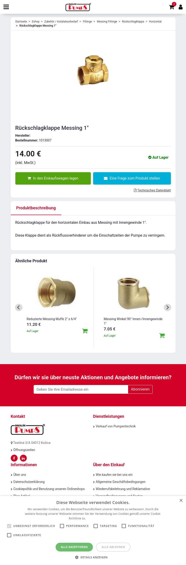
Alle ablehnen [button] (113, 547)
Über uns (19, 474)
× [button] (181, 500)
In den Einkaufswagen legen (52, 178)
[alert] (93, 530)
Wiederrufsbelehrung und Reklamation (123, 489)
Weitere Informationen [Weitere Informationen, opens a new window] (102, 518)
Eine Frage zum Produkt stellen (132, 178)
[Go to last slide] (18, 307)
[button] (93, 557)
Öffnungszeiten (24, 450)
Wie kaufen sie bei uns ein (114, 474)
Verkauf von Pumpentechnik (116, 426)
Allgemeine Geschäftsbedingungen (121, 482)
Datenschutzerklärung (29, 482)
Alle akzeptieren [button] (74, 547)
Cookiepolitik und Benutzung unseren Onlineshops (49, 489)
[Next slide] (167, 307)
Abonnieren (140, 389)
